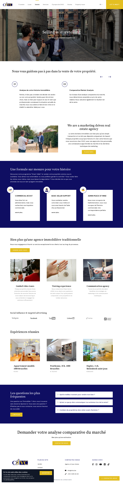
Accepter (46, 473)
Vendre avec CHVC (20, 250)
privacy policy (10, 479)
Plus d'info (88, 152)
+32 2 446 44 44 (73, 474)
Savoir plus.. (19, 212)
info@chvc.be (72, 470)
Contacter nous (61, 443)
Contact (40, 467)
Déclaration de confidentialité (62, 479)
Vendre (40, 464)
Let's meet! (114, 4)
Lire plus (16, 414)
